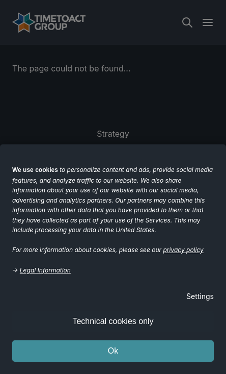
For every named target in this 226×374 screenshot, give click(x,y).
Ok (113, 350)
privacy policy (183, 250)
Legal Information (45, 270)
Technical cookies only (112, 321)
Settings (200, 296)
